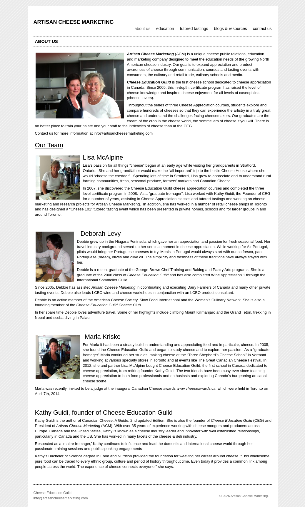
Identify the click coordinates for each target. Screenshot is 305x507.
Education (165, 28)
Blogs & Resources (230, 28)
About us (142, 28)
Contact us (262, 28)
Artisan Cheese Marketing (74, 22)
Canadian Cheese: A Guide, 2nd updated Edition (123, 420)
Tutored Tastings (194, 28)
